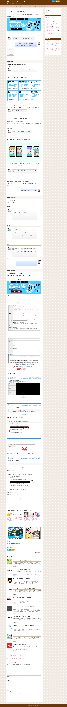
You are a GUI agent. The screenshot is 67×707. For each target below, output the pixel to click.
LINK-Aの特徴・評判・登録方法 (19, 644)
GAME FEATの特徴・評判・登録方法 (14, 655)
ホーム (8, 6)
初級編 (21, 6)
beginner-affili (38, 552)
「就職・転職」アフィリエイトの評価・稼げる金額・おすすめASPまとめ (31, 519)
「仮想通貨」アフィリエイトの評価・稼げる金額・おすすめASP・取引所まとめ (9, 519)
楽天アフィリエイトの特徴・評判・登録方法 (22, 597)
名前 (8, 676)
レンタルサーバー (49, 26)
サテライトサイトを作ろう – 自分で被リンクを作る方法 (37, 519)
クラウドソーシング (49, 21)
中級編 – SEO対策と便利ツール (51, 29)
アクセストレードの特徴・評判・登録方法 (21, 578)
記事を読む (14, 566)
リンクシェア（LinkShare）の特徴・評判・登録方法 (23, 569)
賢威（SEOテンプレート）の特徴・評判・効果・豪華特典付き (26, 519)
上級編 (29, 6)
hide (11, 49)
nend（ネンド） (10, 185)
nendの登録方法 (10, 54)
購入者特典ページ (49, 34)
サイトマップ (40, 6)
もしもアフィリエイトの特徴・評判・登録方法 (22, 560)
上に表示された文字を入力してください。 (15, 693)
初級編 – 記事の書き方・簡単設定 (52, 30)
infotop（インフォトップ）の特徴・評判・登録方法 (23, 625)
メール (8, 680)
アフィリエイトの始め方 (14, 6)
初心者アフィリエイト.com (16, 1)
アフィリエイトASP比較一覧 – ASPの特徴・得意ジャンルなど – (26, 635)
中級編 (25, 6)
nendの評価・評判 (11, 52)
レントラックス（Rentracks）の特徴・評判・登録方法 (24, 588)
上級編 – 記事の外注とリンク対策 (52, 27)
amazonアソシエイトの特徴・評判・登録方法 (22, 616)
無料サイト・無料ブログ (50, 33)
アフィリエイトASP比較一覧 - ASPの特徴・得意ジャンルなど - (19, 658)
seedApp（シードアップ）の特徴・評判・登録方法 (20, 518)
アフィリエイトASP (37, 14)
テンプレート (48, 24)
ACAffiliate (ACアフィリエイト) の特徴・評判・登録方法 (24, 606)
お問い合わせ (46, 6)
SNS (46, 17)
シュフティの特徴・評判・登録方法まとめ (15, 518)
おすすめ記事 (34, 6)
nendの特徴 (9, 51)
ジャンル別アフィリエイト (50, 23)
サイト (8, 684)
